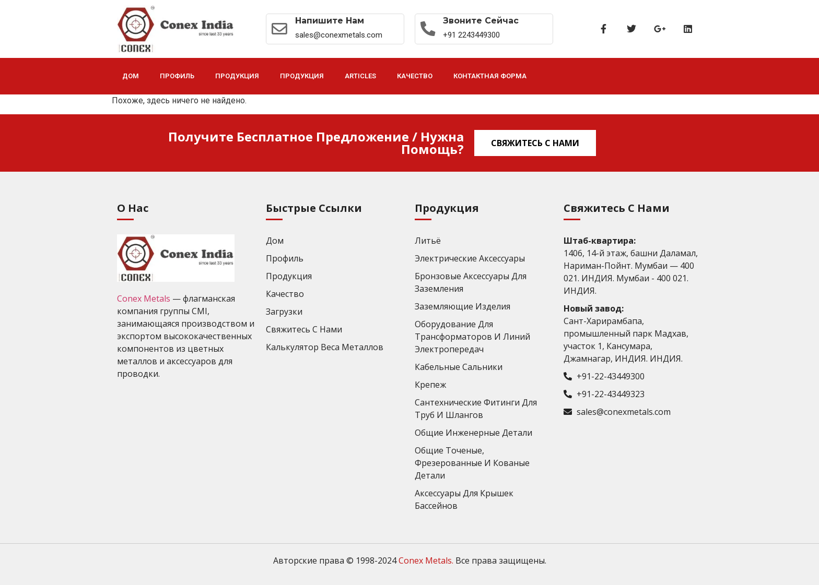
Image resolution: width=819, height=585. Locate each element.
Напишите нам (330, 21)
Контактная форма (489, 76)
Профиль (177, 76)
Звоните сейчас (483, 21)
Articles (360, 76)
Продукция (237, 76)
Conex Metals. (426, 560)
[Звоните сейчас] (428, 28)
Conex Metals (143, 298)
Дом (130, 76)
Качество (414, 76)
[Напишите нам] (280, 28)
